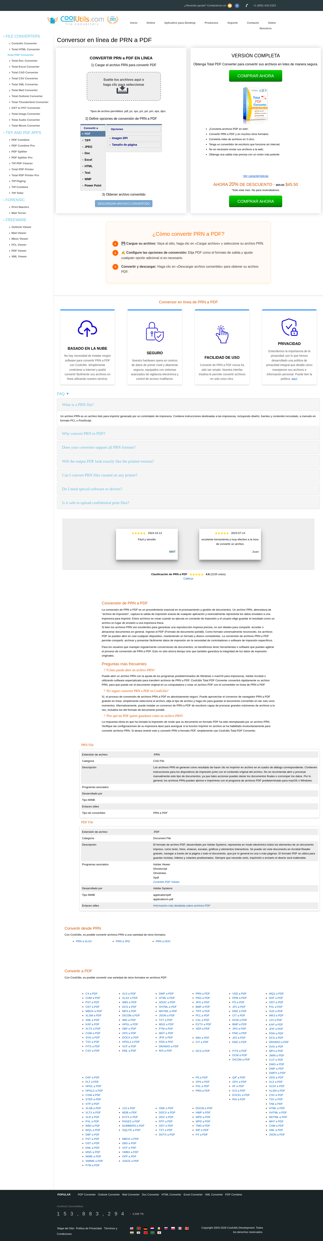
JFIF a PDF (166, 1037)
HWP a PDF (203, 1112)
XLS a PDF (129, 993)
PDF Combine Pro (23, 145)
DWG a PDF (276, 1064)
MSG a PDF (166, 1024)
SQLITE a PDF (131, 1130)
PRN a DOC (163, 941)
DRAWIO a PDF (169, 1046)
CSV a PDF (92, 1050)
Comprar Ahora (255, 76)
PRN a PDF (203, 993)
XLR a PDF (276, 1011)
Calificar (188, 578)
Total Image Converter (26, 113)
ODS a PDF (276, 1077)
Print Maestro (20, 207)
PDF (87, 133)
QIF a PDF (239, 1077)
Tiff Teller (18, 193)
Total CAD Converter (25, 72)
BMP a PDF (203, 1006)
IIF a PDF (238, 1086)
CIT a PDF (238, 1015)
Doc (87, 153)
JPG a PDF (202, 1002)
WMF (88, 179)
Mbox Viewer (20, 238)
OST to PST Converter (26, 107)
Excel (88, 159)
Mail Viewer (19, 233)
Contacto (253, 22)
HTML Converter (171, 1194)
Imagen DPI (120, 138)
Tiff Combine (20, 187)
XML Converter (214, 1194)
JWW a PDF (276, 1055)
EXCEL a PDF (241, 1095)
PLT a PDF (92, 1081)
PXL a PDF (276, 1006)
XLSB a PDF (93, 1108)
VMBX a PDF (130, 1152)
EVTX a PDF (203, 1024)
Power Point (93, 185)
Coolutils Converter (24, 43)
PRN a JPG (123, 941)
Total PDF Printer (23, 169)
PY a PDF (202, 1134)
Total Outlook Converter (27, 96)
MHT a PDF (166, 1033)
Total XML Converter (25, 84)
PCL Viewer (19, 244)
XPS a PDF (129, 1033)
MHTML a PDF (168, 1011)
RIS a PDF (165, 1050)
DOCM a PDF (204, 1108)
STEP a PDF (93, 1099)
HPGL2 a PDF (131, 1041)
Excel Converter (193, 1194)
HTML (89, 166)
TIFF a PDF (203, 1011)
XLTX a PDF (93, 1028)
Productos (211, 22)
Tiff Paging (19, 181)
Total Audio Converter (26, 119)
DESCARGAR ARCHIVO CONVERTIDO (124, 203)
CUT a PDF (276, 1059)
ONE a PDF (166, 1108)
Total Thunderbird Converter (30, 102)
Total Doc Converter (24, 60)
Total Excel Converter (26, 66)
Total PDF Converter (20, 54)
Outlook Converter (109, 1194)
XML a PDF (92, 1020)
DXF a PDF (276, 997)
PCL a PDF (202, 1015)
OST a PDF (92, 1006)
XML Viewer (19, 256)
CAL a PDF (202, 1020)
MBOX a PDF (93, 1011)
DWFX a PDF (277, 1072)
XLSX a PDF (130, 997)
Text (87, 172)
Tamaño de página (124, 144)
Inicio (133, 22)
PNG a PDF (203, 997)
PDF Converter (87, 1194)
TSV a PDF (92, 1041)
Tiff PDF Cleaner (22, 163)
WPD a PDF (203, 1117)
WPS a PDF (203, 1121)
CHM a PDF (92, 997)
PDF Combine (20, 139)
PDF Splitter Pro (22, 157)
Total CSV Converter (25, 78)
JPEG (88, 146)
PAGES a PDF (131, 1121)
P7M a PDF (166, 1028)
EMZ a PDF (239, 1011)
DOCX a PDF (130, 1037)
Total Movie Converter (26, 125)
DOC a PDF (166, 1117)
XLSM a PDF (93, 1015)
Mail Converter (131, 1194)
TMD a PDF (203, 1125)
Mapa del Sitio (65, 1228)
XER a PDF (203, 1028)
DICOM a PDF (131, 1015)
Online (150, 22)
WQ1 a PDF (276, 993)
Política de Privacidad (89, 1228)
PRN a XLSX (84, 941)
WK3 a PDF (276, 1015)
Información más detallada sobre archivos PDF (181, 905)
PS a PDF (238, 1002)
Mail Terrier (19, 213)
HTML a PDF (167, 997)
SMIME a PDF (94, 1160)
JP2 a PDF (239, 1006)
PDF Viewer (19, 250)
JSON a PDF (167, 1015)
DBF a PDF (129, 1028)
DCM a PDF (239, 1020)
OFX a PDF (239, 1081)
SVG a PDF (92, 1037)
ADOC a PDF (167, 1002)
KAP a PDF (92, 1024)
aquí (294, 378)
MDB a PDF (129, 1112)
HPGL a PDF (130, 1024)
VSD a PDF (239, 993)
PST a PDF (92, 1002)
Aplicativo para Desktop (179, 22)
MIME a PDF (93, 1156)
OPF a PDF (129, 1156)
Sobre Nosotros (268, 25)
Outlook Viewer (22, 227)
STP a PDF (92, 1103)
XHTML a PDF (168, 1006)
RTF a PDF (166, 1121)
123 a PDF (275, 1020)
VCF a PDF (129, 1046)
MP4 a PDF (129, 1011)
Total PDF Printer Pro (25, 175)
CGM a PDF (93, 1033)
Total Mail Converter (25, 90)
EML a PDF (129, 1050)
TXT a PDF (165, 1020)
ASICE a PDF (130, 1160)
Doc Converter (150, 1194)
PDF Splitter (19, 151)
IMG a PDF (129, 1020)
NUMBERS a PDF (133, 1125)
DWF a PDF (166, 993)
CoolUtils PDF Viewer (166, 881)
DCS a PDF (129, 1006)
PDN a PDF (166, 1041)
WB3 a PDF (129, 1002)
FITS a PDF (92, 1046)
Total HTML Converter (26, 49)
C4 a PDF (91, 993)
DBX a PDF (129, 1143)
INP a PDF (202, 1130)
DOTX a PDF (167, 1134)
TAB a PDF (276, 1103)
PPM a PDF (239, 997)
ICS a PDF (239, 1090)
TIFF (88, 140)
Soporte (232, 22)
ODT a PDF (276, 1002)
